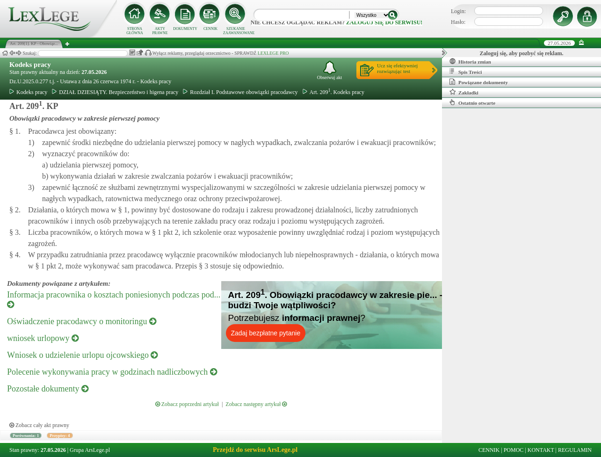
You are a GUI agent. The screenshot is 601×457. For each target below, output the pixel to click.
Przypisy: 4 (60, 435)
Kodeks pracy (30, 64)
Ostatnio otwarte (472, 102)
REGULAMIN (575, 450)
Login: (458, 11)
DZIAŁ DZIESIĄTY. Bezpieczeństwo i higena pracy (115, 92)
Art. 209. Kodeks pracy (333, 92)
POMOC (514, 450)
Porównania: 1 (26, 435)
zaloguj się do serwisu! (384, 22)
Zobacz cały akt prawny (39, 425)
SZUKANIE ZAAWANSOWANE (235, 31)
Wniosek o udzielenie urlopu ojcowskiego (82, 355)
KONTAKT (541, 450)
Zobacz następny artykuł (256, 404)
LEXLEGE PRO (273, 53)
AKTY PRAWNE (159, 31)
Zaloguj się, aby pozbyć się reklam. (522, 53)
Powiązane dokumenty (478, 82)
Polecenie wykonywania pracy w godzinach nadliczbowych (112, 372)
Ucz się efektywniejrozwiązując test (397, 68)
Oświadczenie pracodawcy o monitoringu (81, 321)
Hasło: (458, 22)
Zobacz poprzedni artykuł (187, 404)
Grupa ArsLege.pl (90, 450)
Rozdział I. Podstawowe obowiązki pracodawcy (240, 92)
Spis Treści (465, 71)
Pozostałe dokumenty (47, 388)
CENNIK (210, 29)
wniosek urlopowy (43, 338)
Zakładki (463, 92)
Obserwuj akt (329, 70)
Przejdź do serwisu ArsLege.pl (255, 449)
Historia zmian (470, 61)
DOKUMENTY (185, 29)
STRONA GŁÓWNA (134, 31)
